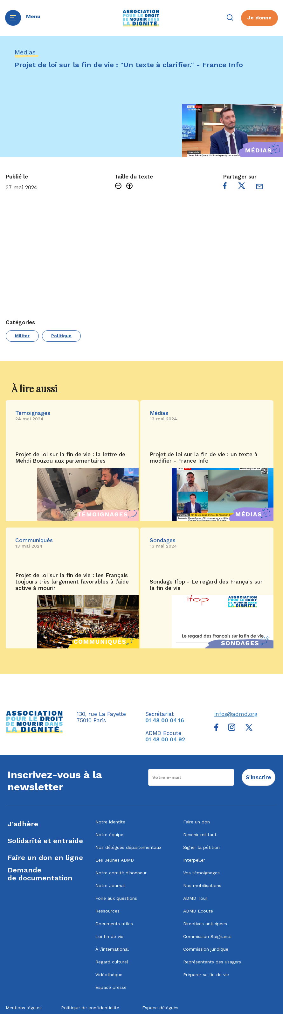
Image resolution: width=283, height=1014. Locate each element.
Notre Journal (110, 885)
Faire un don (196, 821)
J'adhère (23, 824)
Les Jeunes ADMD (114, 860)
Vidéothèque (108, 974)
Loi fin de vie (109, 936)
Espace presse (111, 987)
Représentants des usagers (212, 961)
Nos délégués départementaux (128, 847)
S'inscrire (258, 777)
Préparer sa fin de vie (206, 974)
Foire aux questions (116, 898)
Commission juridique (205, 949)
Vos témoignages (201, 872)
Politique (61, 335)
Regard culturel (111, 961)
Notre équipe (109, 834)
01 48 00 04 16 (164, 720)
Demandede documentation (40, 874)
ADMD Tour (195, 898)
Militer (22, 335)
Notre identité (110, 821)
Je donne (259, 18)
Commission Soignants (207, 936)
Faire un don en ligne (45, 858)
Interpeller (194, 860)
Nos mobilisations (202, 885)
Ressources (107, 910)
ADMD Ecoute (198, 910)
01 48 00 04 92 (165, 739)
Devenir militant (200, 834)
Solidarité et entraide (45, 841)
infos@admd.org (236, 714)
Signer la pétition (201, 847)
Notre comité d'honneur (121, 872)
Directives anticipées (205, 923)
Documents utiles (114, 923)
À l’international (112, 949)
